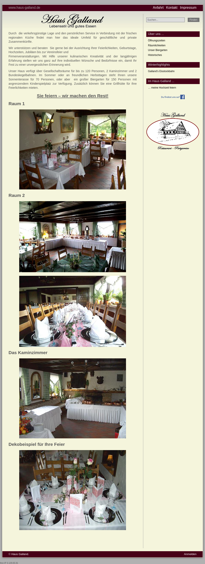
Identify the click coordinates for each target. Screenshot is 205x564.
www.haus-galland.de (24, 7)
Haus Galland (19, 554)
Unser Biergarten (157, 50)
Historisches (155, 55)
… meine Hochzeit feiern (162, 87)
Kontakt (171, 7)
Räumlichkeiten (156, 45)
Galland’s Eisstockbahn (161, 71)
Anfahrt (158, 7)
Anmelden (190, 554)
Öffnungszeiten (156, 40)
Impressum (188, 7)
